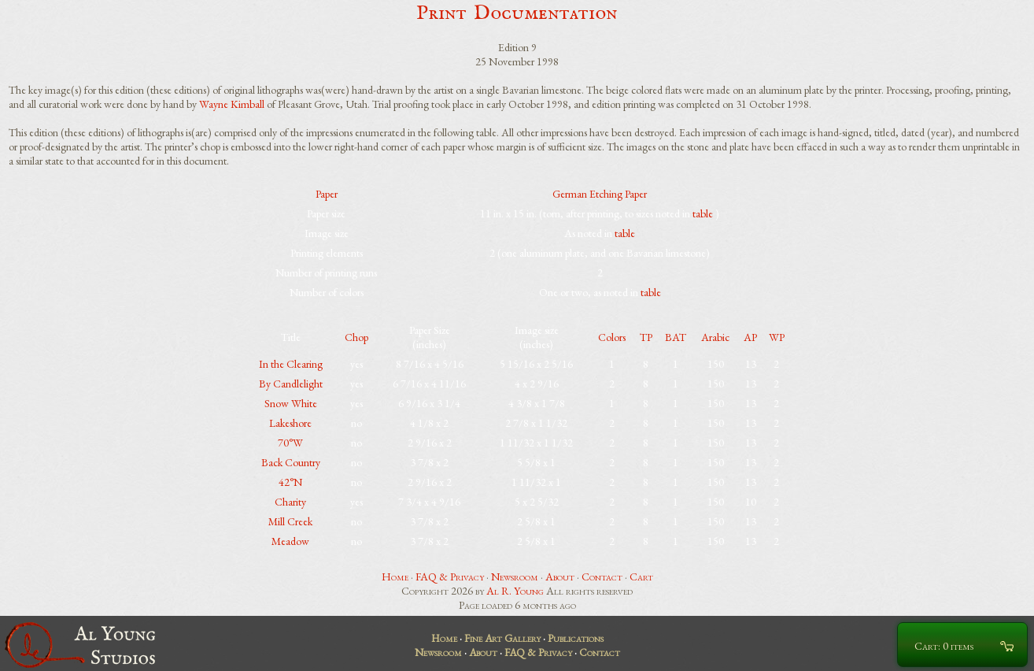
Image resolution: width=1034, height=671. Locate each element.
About (559, 576)
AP (750, 337)
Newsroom (514, 576)
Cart (641, 576)
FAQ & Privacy (449, 576)
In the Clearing (291, 364)
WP (777, 337)
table (702, 213)
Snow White (290, 403)
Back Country (290, 462)
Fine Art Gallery (502, 638)
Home (395, 576)
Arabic (715, 337)
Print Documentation (517, 13)
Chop (356, 337)
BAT (675, 337)
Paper (327, 194)
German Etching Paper (599, 194)
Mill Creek (290, 521)
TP (646, 337)
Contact (602, 576)
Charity (290, 502)
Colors (612, 337)
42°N (290, 482)
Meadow (290, 541)
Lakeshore (290, 423)
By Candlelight (291, 383)
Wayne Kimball (231, 104)
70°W (290, 443)
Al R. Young (515, 591)
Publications (576, 638)
